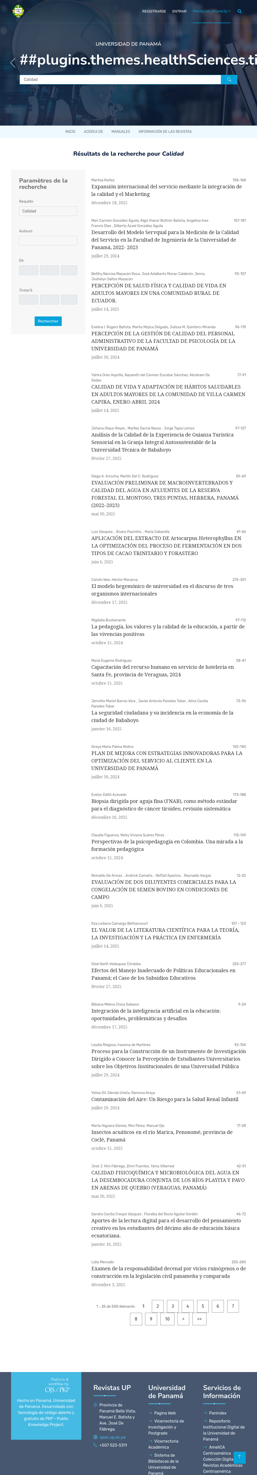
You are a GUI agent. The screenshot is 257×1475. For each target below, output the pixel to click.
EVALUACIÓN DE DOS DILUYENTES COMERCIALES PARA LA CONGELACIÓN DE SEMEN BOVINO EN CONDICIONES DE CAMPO (163, 889)
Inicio (70, 132)
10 (167, 1319)
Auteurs (25, 231)
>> (199, 1319)
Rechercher (48, 321)
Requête (26, 201)
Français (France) (210, 11)
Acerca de (93, 132)
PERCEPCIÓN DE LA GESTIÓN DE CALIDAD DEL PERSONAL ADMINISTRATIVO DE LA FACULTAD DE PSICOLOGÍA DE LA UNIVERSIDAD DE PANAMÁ (163, 341)
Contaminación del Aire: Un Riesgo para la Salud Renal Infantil (164, 1099)
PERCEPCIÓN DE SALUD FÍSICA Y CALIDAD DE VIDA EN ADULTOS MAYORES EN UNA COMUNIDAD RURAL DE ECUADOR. (158, 293)
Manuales (120, 132)
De (21, 260)
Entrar (179, 11)
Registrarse (154, 11)
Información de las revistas (165, 132)
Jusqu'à (25, 290)
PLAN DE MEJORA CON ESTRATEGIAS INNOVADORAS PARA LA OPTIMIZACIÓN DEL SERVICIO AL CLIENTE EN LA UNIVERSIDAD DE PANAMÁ (166, 760)
